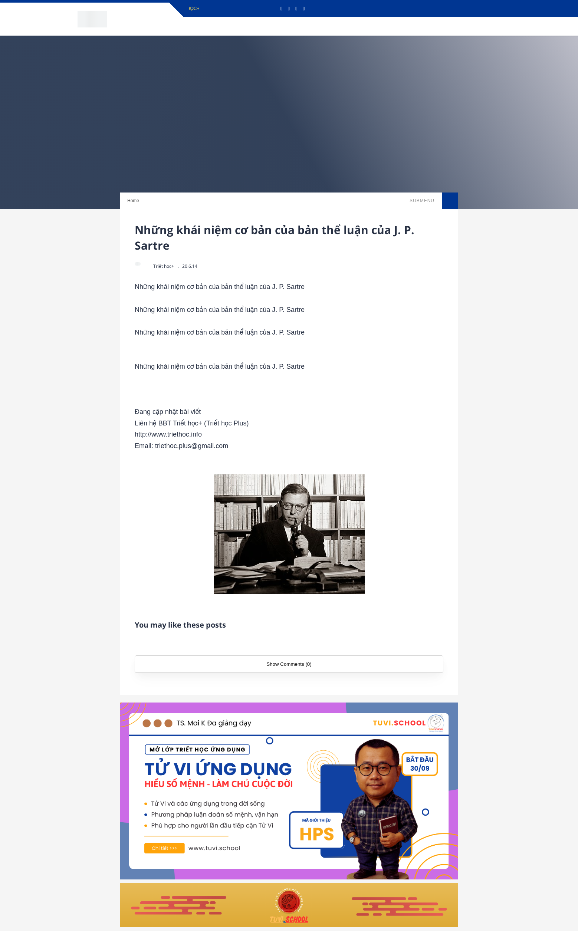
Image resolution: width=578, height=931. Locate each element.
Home (133, 200)
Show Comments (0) (288, 664)
